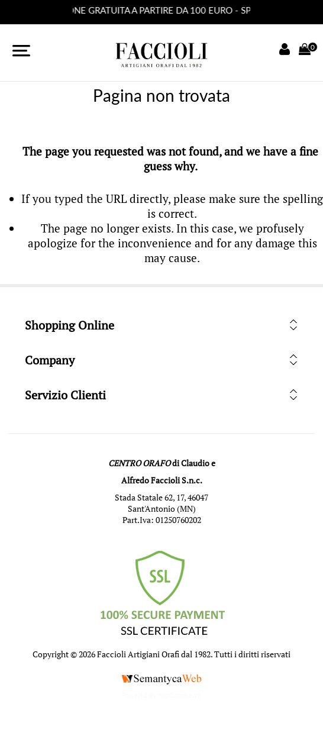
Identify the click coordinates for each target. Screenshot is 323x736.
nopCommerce (179, 695)
